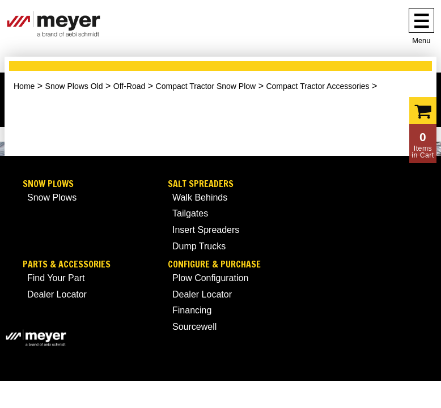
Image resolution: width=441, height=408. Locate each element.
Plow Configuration (210, 278)
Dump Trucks (199, 246)
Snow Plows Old (74, 86)
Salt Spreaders (201, 183)
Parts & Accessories (67, 264)
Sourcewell (194, 327)
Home (24, 86)
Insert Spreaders (205, 230)
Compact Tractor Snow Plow (206, 86)
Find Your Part (55, 278)
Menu (421, 40)
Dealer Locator (57, 294)
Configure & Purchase (214, 264)
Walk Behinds (199, 197)
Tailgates (190, 213)
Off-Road (129, 86)
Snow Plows (48, 183)
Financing (191, 310)
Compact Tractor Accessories (317, 86)
